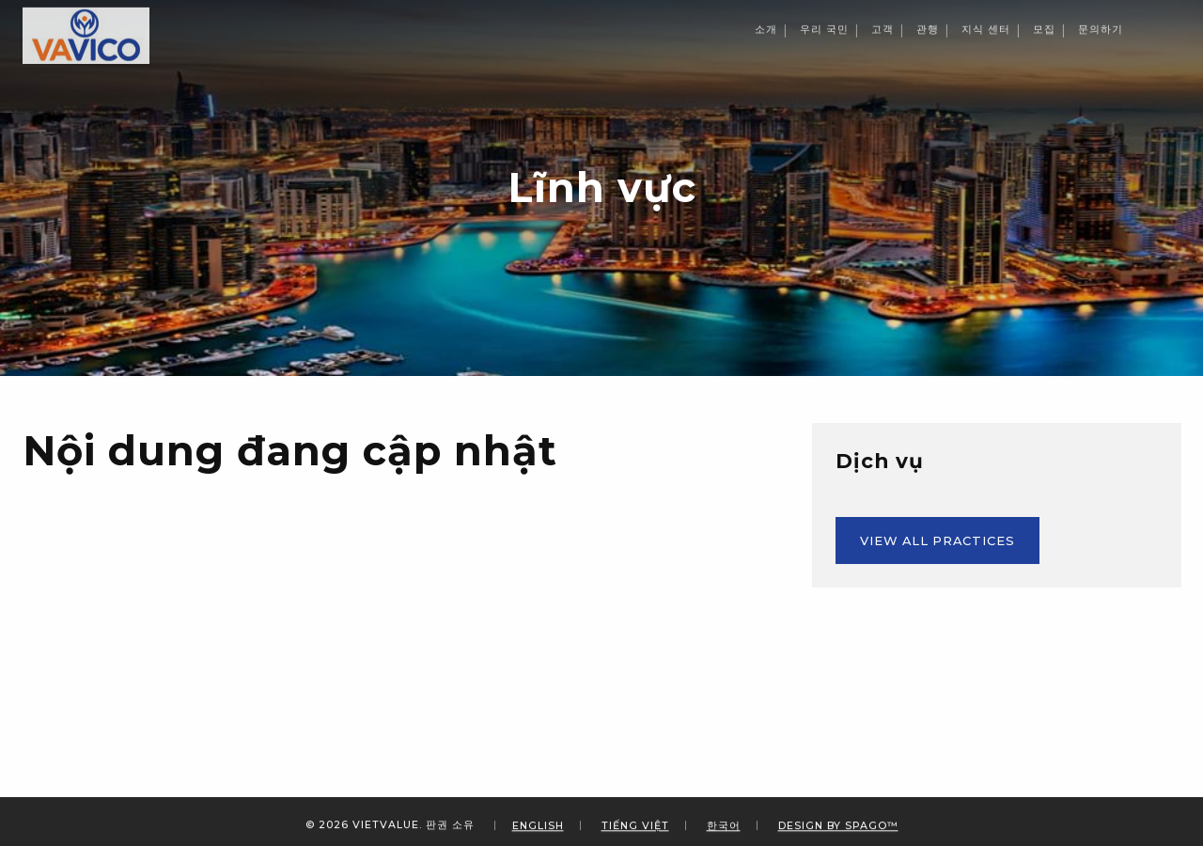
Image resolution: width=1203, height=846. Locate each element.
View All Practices (937, 540)
